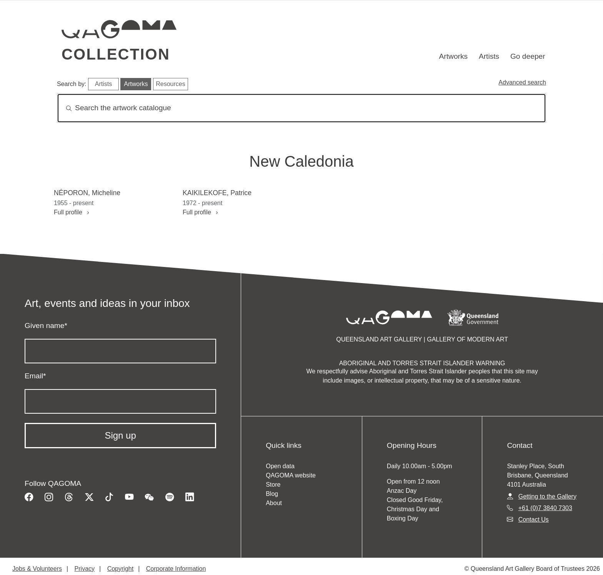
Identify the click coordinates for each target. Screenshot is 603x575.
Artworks (453, 56)
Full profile (71, 212)
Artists (489, 56)
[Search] (301, 108)
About (274, 503)
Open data (280, 466)
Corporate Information (176, 568)
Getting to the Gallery (547, 496)
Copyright (120, 568)
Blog (272, 493)
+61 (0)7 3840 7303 (545, 508)
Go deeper (527, 56)
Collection (116, 54)
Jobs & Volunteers (37, 568)
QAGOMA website (291, 475)
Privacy (85, 568)
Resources (170, 84)
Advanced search (522, 82)
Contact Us (533, 519)
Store (273, 484)
